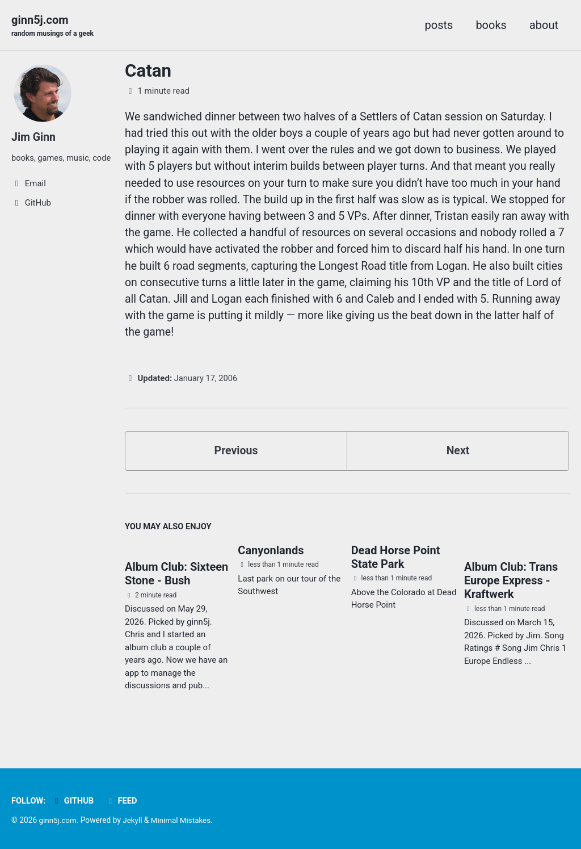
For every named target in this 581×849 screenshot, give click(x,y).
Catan (148, 71)
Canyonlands (271, 559)
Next (458, 458)
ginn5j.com (53, 26)
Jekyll (134, 820)
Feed (123, 801)
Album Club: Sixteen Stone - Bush (176, 582)
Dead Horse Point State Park (395, 565)
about (543, 25)
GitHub (73, 801)
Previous (236, 458)
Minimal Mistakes (183, 820)
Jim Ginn (34, 137)
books (491, 25)
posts (439, 25)
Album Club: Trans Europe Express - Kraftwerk (511, 589)
